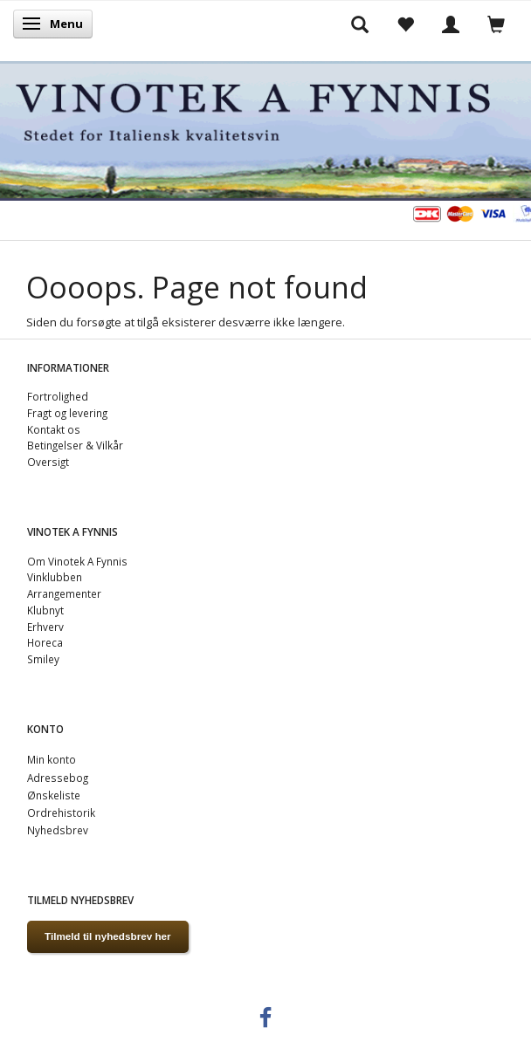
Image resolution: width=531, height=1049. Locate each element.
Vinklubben (54, 577)
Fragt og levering (67, 413)
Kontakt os (53, 429)
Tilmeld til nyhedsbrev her (108, 936)
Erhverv (45, 627)
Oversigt (48, 462)
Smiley (43, 659)
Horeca (45, 642)
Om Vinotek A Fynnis (77, 561)
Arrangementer (64, 593)
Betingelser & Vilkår (75, 445)
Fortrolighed (57, 396)
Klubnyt (45, 610)
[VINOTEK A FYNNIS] (265, 128)
